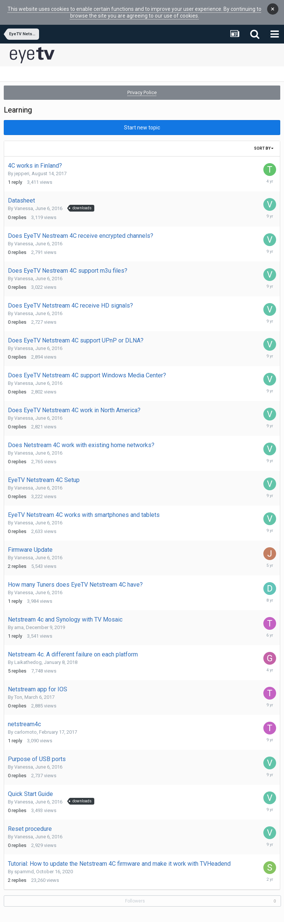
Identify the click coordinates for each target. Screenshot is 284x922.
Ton (18, 691)
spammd (24, 865)
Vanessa (23, 202)
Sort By (263, 142)
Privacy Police (142, 86)
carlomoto (25, 725)
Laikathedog (28, 656)
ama (19, 621)
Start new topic (142, 121)
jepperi (21, 167)
